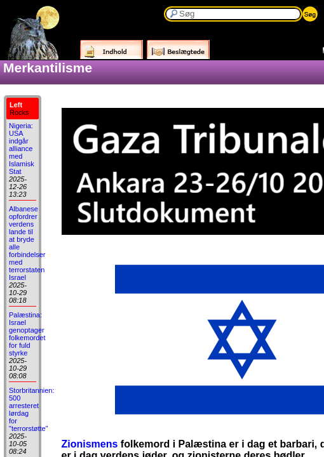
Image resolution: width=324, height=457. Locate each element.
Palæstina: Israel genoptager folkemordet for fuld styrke (27, 334)
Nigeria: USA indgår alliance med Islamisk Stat (21, 148)
